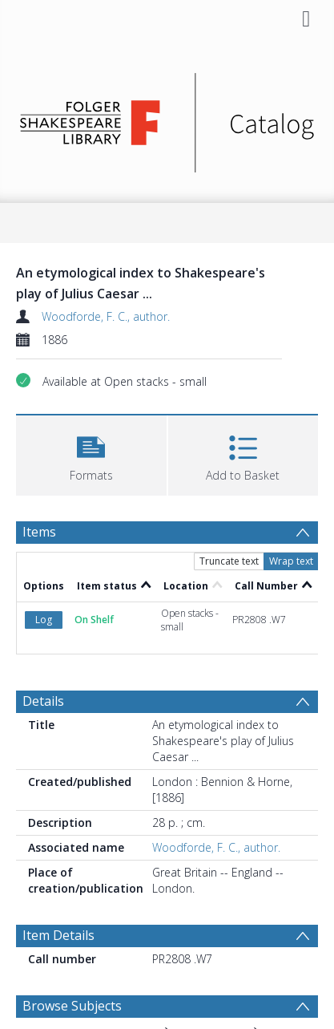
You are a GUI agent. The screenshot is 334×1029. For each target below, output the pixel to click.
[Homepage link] (167, 118)
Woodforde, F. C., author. (106, 316)
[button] (91, 453)
